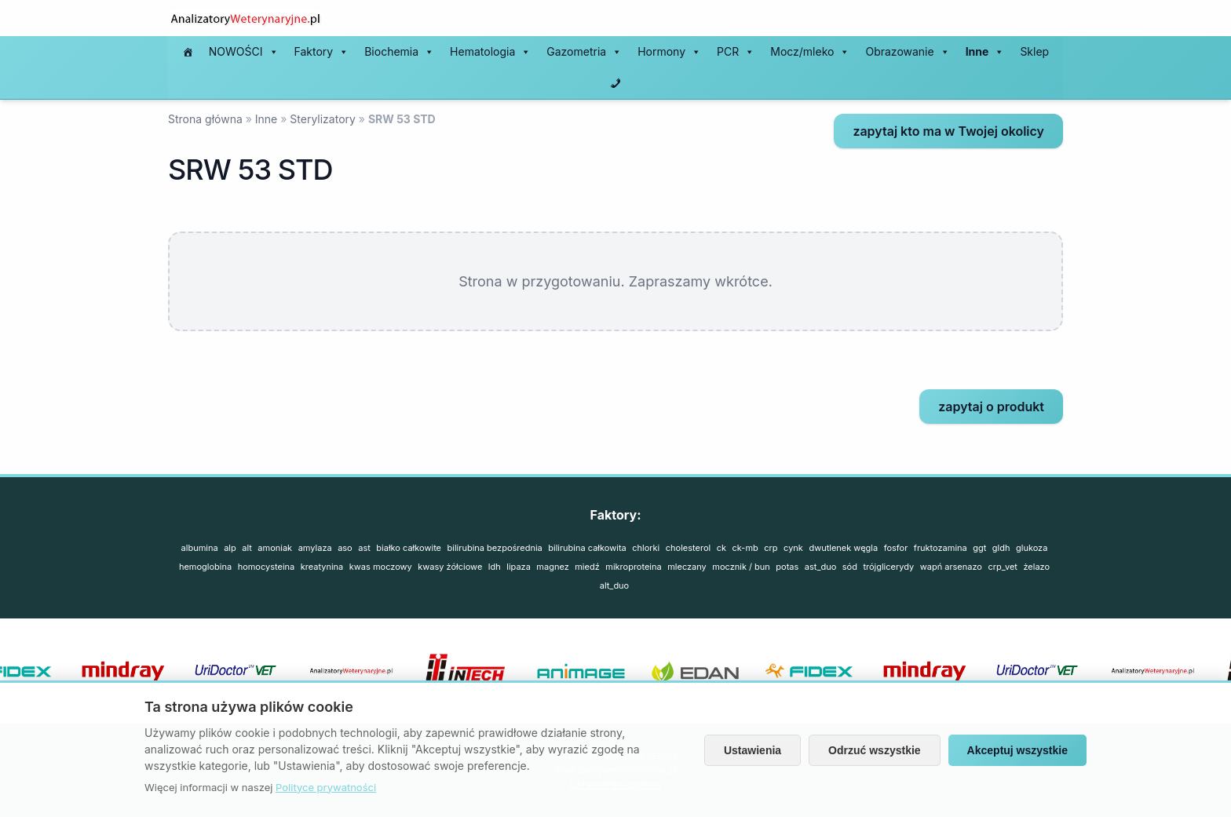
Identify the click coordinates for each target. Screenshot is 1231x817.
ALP (230, 547)
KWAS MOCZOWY (380, 566)
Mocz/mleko (809, 51)
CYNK (793, 547)
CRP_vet (1002, 566)
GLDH (1001, 547)
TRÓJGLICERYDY (888, 566)
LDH (494, 566)
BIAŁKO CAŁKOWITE (408, 547)
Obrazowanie (907, 51)
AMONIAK (275, 547)
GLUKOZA (1031, 547)
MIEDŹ (587, 566)
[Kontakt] (615, 83)
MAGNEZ (552, 566)
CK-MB (745, 547)
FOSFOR (896, 547)
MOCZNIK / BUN (741, 566)
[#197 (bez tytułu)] (187, 51)
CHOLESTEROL (688, 547)
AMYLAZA (315, 547)
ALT (247, 547)
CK (721, 547)
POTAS (787, 566)
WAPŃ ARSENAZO (951, 566)
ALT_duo (614, 585)
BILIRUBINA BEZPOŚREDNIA (494, 547)
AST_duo (820, 566)
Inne (985, 51)
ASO (345, 547)
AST (364, 547)
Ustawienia (752, 750)
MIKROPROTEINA (633, 566)
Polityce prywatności (326, 787)
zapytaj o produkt (991, 406)
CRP (770, 547)
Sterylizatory (323, 119)
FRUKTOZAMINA (940, 547)
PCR (735, 51)
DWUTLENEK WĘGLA (843, 547)
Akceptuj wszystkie (1017, 750)
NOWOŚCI (244, 51)
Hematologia (490, 51)
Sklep (1034, 51)
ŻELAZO (1036, 566)
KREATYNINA (322, 566)
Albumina (199, 547)
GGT (979, 547)
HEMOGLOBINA (205, 566)
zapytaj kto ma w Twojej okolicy (948, 131)
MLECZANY (687, 566)
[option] (592, 671)
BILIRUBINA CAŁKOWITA (587, 547)
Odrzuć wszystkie (874, 750)
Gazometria (584, 51)
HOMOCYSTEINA (266, 566)
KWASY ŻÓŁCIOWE (450, 566)
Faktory (321, 51)
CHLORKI (645, 547)
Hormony (669, 51)
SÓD (849, 566)
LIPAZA (518, 566)
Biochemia (399, 51)
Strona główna (205, 119)
